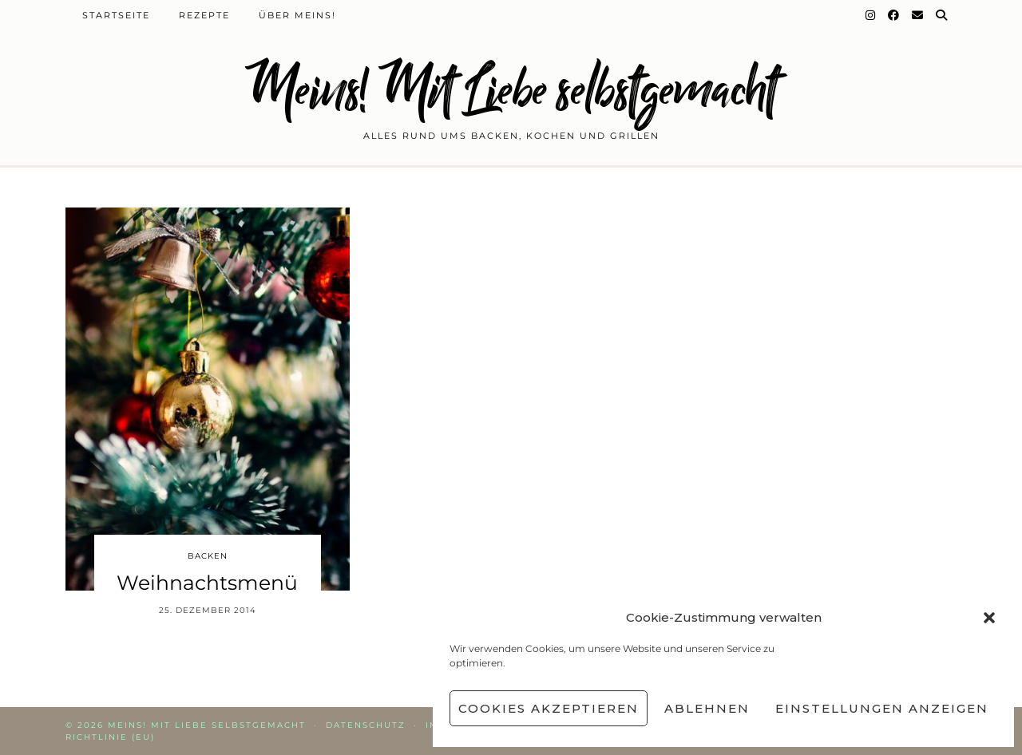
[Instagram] (871, 15)
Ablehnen (707, 708)
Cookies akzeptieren (548, 708)
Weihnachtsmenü (207, 583)
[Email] (918, 15)
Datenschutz (366, 725)
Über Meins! (297, 15)
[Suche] (942, 15)
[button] (989, 618)
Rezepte (204, 15)
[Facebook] (894, 15)
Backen (208, 556)
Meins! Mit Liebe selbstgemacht (511, 89)
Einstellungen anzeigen (881, 708)
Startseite (116, 15)
